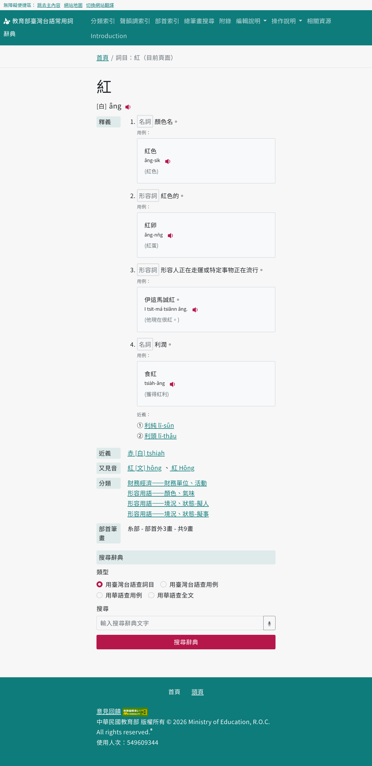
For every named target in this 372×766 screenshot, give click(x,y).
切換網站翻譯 (100, 4)
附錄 (225, 20)
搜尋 (102, 608)
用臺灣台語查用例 (193, 584)
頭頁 (198, 691)
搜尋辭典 (186, 641)
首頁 (102, 57)
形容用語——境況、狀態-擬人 (168, 503)
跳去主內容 (48, 4)
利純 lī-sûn (159, 425)
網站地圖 (73, 4)
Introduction (109, 35)
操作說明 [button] (284, 20)
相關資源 (319, 20)
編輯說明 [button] (249, 20)
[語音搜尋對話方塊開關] (269, 623)
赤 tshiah (146, 452)
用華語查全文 (175, 595)
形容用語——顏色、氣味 (161, 492)
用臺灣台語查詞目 (129, 584)
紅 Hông (182, 467)
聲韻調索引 (135, 20)
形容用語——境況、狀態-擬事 (168, 513)
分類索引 (103, 20)
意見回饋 (108, 711)
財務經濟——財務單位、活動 (167, 482)
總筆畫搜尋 (199, 20)
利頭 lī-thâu (160, 435)
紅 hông (145, 467)
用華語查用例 (123, 595)
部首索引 (167, 20)
